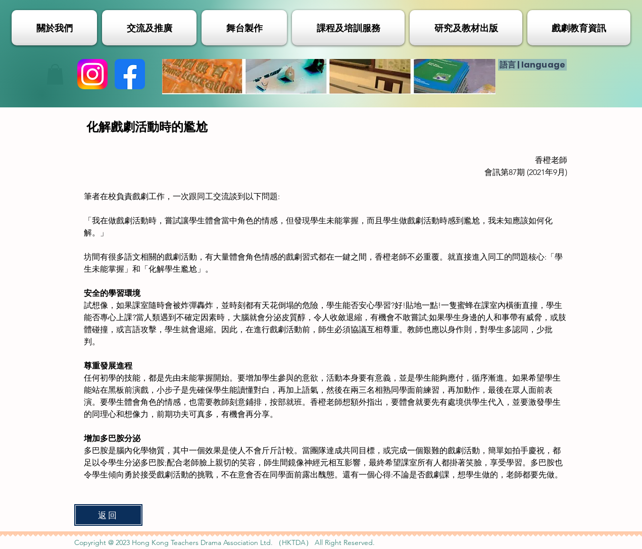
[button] (55, 74)
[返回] (108, 515)
